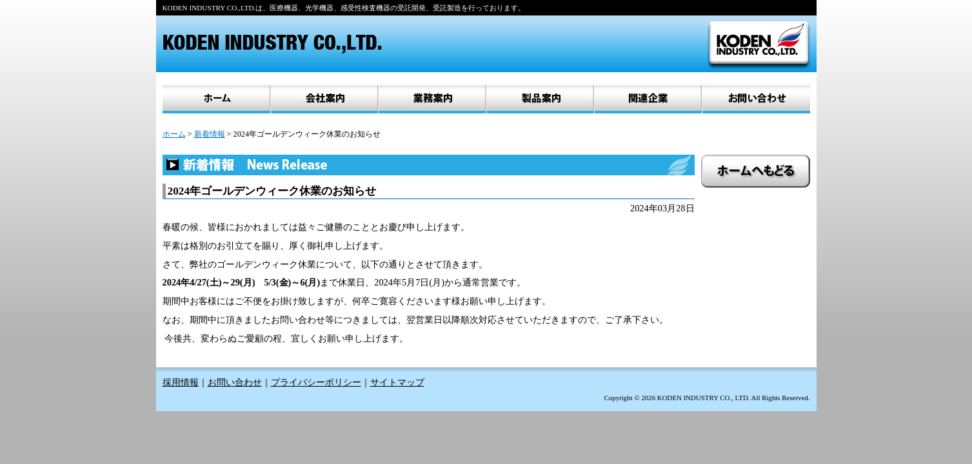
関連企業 (647, 99)
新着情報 (209, 134)
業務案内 (432, 99)
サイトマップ (397, 382)
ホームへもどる (755, 171)
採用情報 (181, 382)
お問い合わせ (755, 99)
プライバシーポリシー (316, 382)
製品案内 (539, 99)
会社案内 (324, 99)
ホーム (216, 99)
